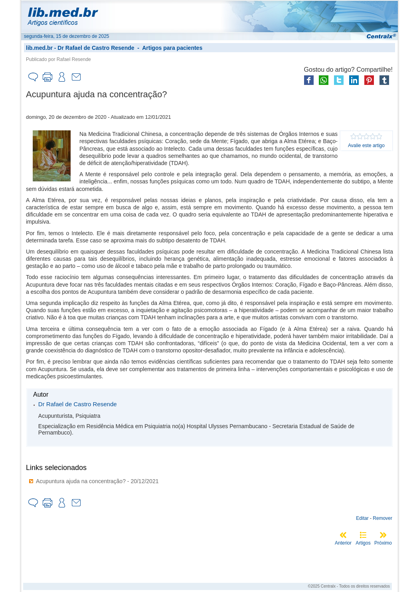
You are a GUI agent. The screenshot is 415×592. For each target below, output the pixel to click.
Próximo (383, 543)
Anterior (343, 543)
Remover (382, 518)
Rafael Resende (74, 59)
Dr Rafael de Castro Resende (95, 48)
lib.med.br (39, 48)
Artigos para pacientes (172, 48)
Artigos (363, 543)
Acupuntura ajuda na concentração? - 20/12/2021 (97, 481)
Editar (362, 518)
